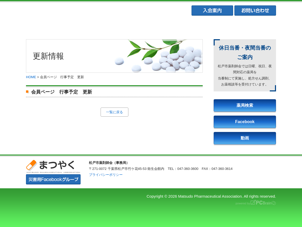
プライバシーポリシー (106, 175)
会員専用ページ (252, 26)
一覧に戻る (114, 112)
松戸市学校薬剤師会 (202, 26)
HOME (31, 77)
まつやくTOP (49, 26)
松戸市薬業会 (151, 26)
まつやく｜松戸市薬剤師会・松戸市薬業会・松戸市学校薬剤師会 (97, 10)
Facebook (245, 121)
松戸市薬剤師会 (100, 26)
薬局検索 (245, 105)
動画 (245, 138)
